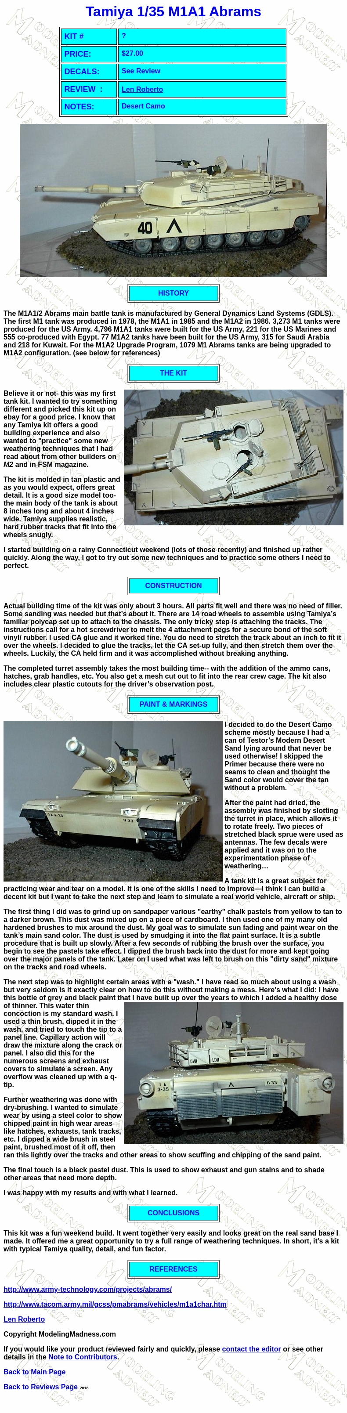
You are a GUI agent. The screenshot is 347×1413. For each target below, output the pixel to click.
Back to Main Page (34, 1372)
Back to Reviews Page (41, 1387)
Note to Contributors (82, 1357)
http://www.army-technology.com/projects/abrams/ (88, 1289)
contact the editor (251, 1349)
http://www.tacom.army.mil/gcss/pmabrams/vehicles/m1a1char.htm (115, 1304)
